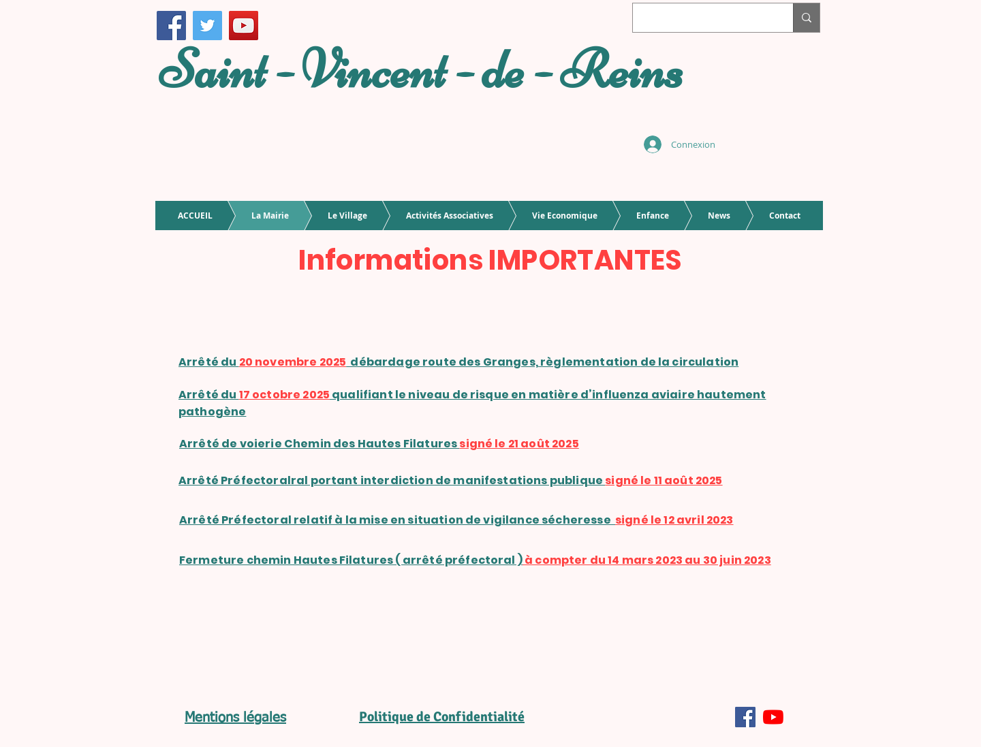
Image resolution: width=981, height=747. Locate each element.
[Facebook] (171, 25)
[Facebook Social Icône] (745, 717)
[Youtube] (773, 717)
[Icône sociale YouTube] (243, 25)
